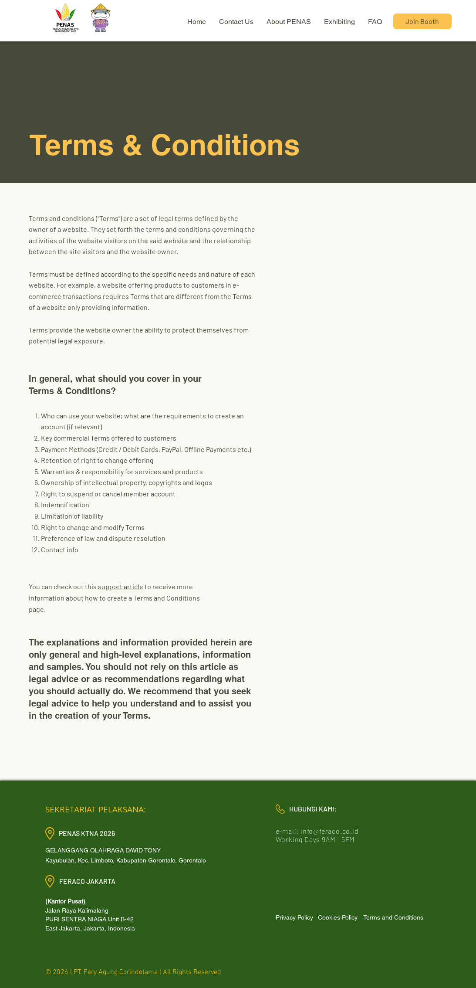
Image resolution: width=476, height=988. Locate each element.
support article (120, 586)
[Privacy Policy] (295, 917)
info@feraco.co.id (329, 831)
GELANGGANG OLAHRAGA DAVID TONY (103, 850)
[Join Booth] (422, 21)
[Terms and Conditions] (393, 917)
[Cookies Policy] (337, 917)
